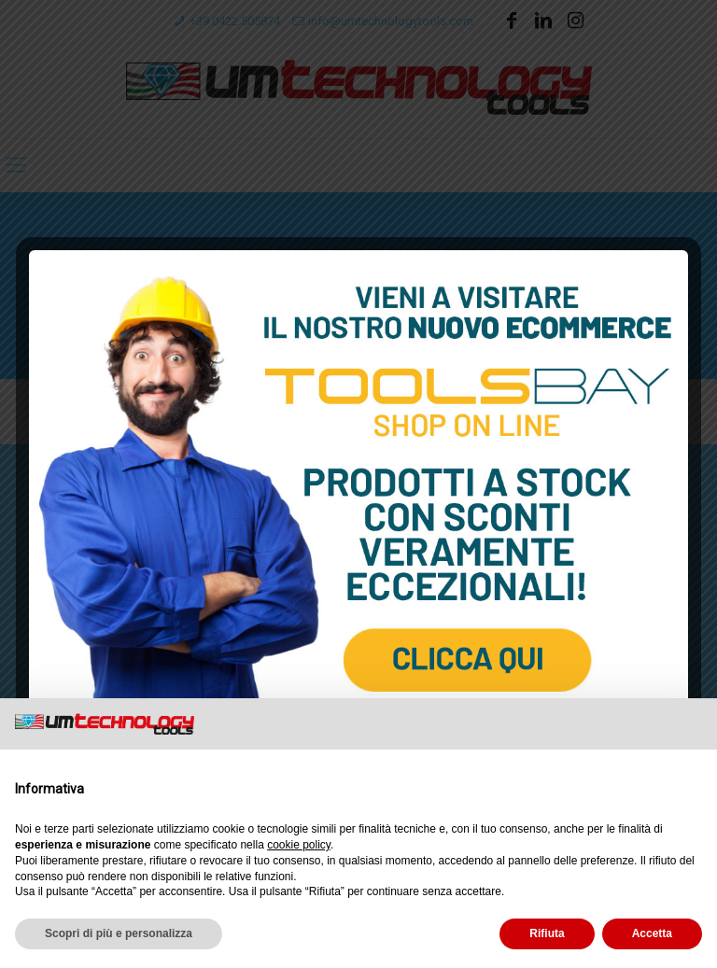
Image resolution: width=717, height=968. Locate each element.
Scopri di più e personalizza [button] (118, 933)
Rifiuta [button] (546, 933)
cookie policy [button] (298, 844)
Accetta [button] (652, 933)
